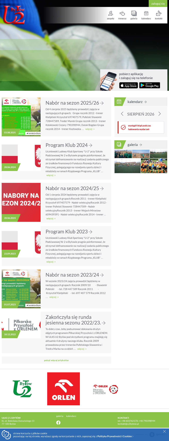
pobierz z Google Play (149, 85)
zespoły (110, 15)
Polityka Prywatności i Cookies (115, 436)
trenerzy (122, 15)
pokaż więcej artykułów (56, 360)
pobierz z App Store (128, 85)
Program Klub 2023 (69, 231)
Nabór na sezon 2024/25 (74, 188)
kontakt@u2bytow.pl (128, 423)
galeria (134, 15)
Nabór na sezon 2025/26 (74, 103)
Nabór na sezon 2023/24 (74, 275)
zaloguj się (158, 3)
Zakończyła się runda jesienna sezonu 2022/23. (75, 319)
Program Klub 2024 (69, 145)
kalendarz (146, 15)
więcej (90, 128)
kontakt (158, 15)
